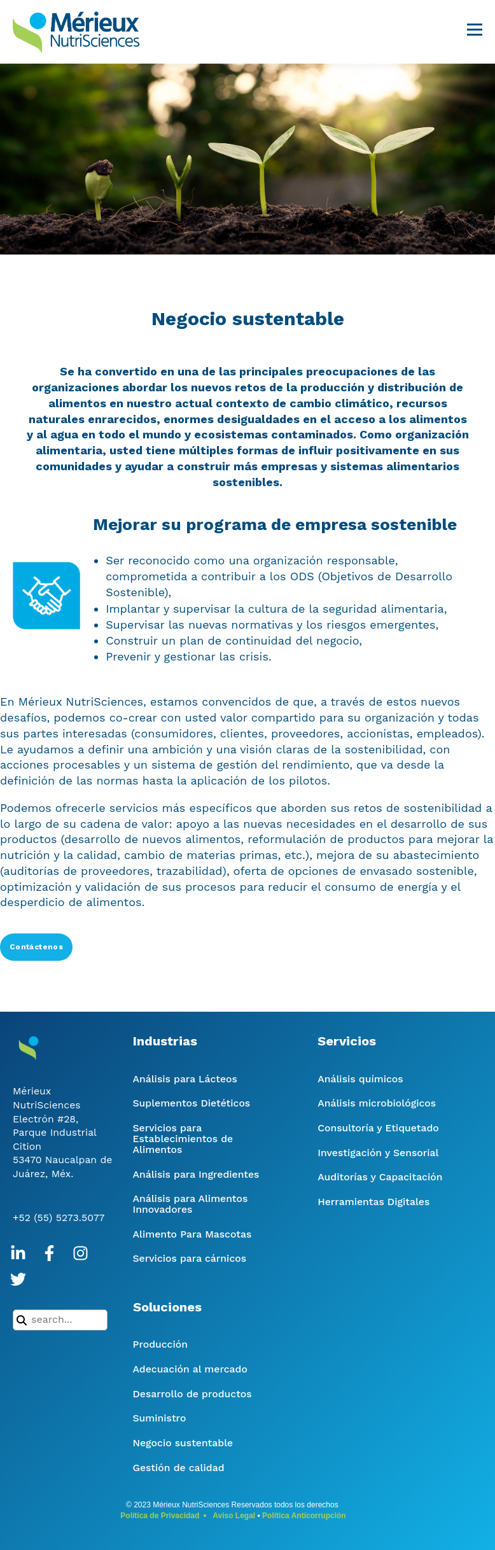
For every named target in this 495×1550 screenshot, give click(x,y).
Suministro (159, 1418)
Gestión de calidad (179, 1467)
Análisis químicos (360, 1078)
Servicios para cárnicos (190, 1258)
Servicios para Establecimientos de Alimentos (183, 1138)
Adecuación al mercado (190, 1369)
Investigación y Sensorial (377, 1152)
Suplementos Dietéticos (192, 1103)
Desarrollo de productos (192, 1393)
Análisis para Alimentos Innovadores (190, 1204)
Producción (160, 1344)
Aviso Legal (234, 1515)
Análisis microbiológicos (376, 1103)
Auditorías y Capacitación (379, 1176)
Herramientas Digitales (373, 1201)
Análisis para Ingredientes (196, 1174)
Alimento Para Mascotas (192, 1234)
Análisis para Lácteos (185, 1078)
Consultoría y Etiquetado (377, 1127)
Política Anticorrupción (304, 1515)
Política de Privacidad (159, 1515)
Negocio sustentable (183, 1442)
